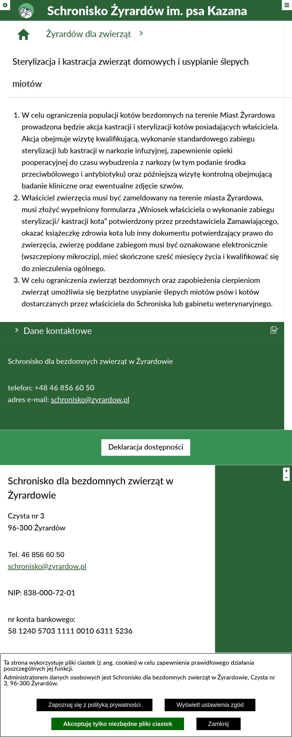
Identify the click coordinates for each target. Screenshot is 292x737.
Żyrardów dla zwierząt (96, 141)
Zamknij (218, 724)
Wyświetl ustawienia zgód (210, 705)
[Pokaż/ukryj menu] (286, 5)
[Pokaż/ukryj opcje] (5, 5)
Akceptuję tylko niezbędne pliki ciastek (117, 724)
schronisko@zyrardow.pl (90, 98)
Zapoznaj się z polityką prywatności (94, 705)
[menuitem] (145, 447)
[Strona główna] (23, 142)
